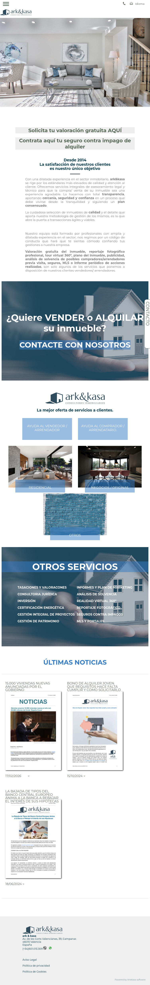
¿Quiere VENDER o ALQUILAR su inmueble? (75, 323)
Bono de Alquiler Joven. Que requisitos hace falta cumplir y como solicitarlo (94, 686)
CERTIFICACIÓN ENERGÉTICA (41, 608)
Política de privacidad (36, 965)
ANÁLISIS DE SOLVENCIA (97, 594)
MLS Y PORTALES (90, 621)
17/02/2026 (13, 776)
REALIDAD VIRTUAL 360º (96, 601)
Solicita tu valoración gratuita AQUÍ (75, 130)
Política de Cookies (34, 971)
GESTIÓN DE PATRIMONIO (38, 621)
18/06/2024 (13, 884)
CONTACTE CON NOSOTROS (75, 345)
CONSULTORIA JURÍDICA (37, 594)
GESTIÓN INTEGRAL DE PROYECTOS (46, 614)
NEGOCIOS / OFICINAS (110, 488)
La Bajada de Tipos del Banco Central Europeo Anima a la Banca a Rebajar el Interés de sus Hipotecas (32, 796)
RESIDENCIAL (40, 488)
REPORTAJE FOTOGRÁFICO (98, 608)
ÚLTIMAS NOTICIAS (75, 662)
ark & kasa (29, 935)
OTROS (75, 535)
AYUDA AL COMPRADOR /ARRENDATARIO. (103, 428)
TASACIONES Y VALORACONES (42, 587)
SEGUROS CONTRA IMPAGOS (100, 614)
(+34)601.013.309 (34, 948)
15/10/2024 (75, 776)
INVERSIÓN (26, 601)
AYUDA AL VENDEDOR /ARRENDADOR (47, 428)
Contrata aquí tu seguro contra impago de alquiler (75, 143)
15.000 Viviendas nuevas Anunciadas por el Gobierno (27, 686)
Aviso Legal (29, 959)
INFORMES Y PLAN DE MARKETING (104, 587)
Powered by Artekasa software (130, 979)
